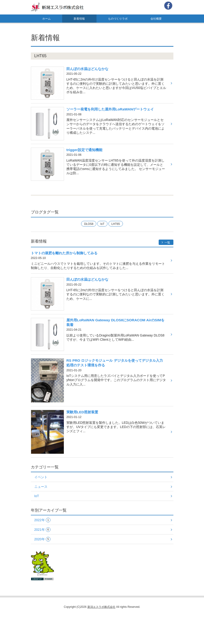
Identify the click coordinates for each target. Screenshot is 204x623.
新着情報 (79, 18)
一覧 (166, 242)
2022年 (42, 520)
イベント (40, 477)
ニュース (40, 486)
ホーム (46, 18)
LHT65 (115, 224)
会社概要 (156, 18)
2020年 (42, 539)
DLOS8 (88, 224)
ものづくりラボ (118, 18)
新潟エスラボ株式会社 (101, 607)
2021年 (42, 529)
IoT (102, 224)
